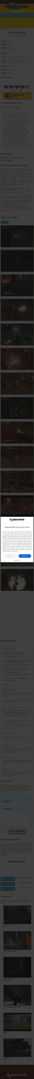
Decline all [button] (9, 556)
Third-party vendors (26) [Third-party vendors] (22, 540)
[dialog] (17, 539)
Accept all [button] (24, 556)
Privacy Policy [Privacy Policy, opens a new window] (14, 551)
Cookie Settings (6, 551)
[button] (17, 560)
